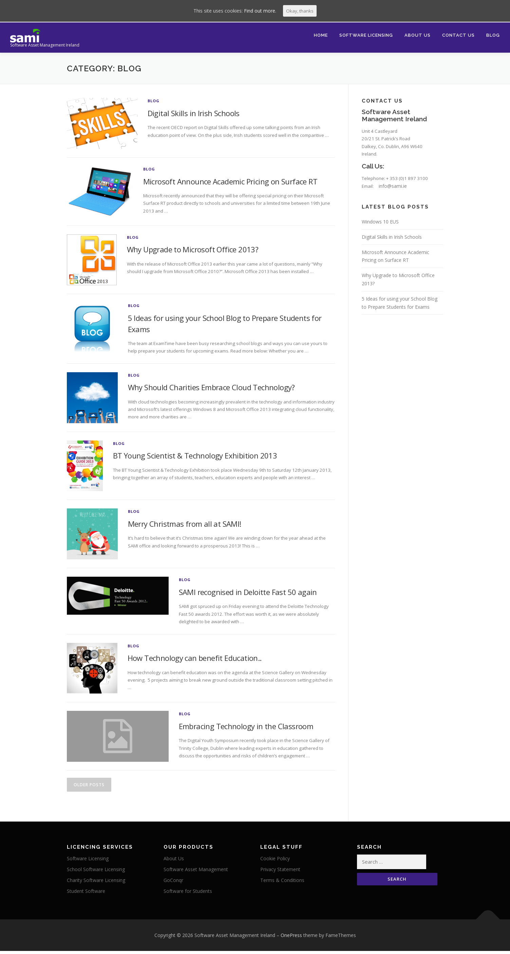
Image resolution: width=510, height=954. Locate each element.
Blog (493, 35)
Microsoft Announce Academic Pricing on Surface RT (230, 181)
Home (321, 35)
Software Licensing (366, 35)
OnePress (291, 940)
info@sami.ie (395, 190)
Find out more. (260, 11)
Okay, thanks (300, 11)
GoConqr (173, 884)
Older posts (89, 788)
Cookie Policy (275, 863)
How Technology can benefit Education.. (195, 661)
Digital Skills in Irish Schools (194, 113)
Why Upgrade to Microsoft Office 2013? (193, 249)
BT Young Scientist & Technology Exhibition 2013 (195, 457)
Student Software (86, 895)
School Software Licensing (96, 873)
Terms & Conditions (282, 884)
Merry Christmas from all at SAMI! (184, 525)
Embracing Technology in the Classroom (246, 729)
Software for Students (188, 895)
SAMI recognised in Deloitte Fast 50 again (248, 593)
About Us (417, 35)
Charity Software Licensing (96, 884)
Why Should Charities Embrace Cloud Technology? (211, 388)
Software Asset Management (196, 873)
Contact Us (458, 35)
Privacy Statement (280, 873)
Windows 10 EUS (380, 226)
